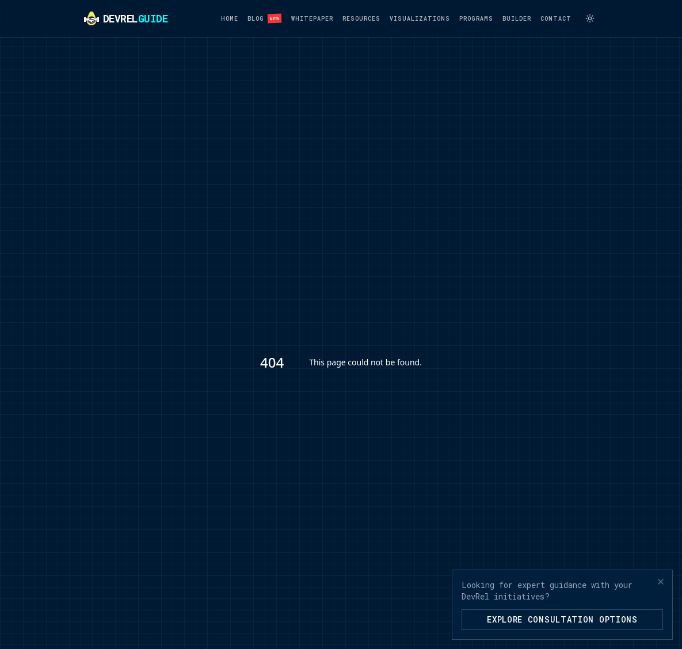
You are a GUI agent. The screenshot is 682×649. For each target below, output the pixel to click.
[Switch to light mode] (590, 18)
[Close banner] (660, 581)
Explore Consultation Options (562, 619)
